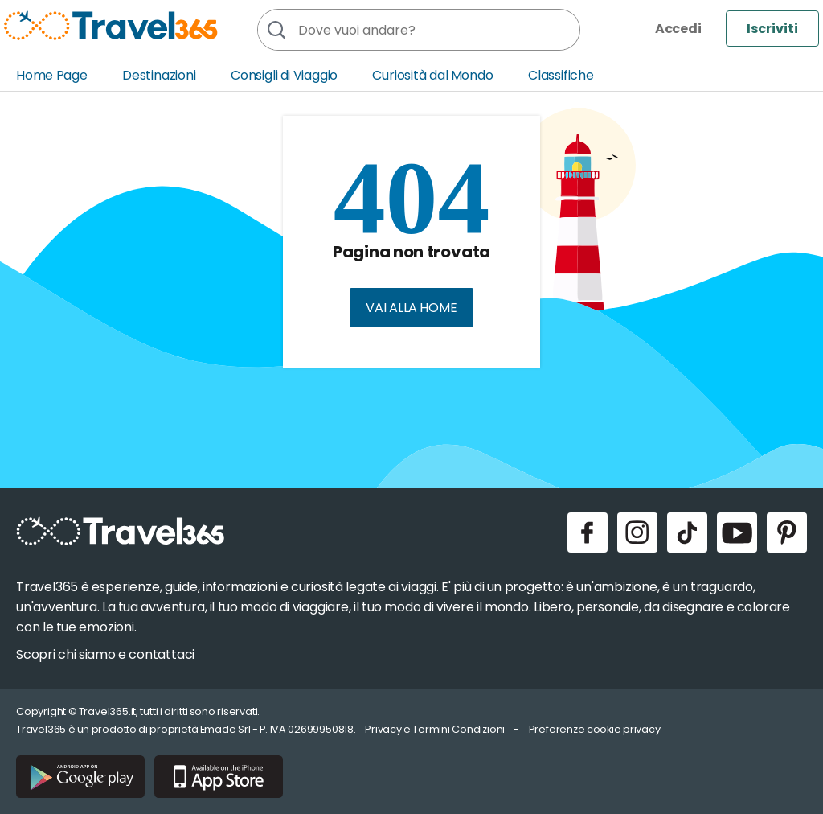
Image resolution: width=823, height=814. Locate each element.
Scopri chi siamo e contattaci (105, 654)
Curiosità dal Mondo (432, 75)
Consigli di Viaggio (284, 75)
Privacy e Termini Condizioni (435, 729)
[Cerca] (275, 30)
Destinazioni (159, 75)
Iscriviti (772, 28)
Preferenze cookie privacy (595, 729)
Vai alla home (411, 307)
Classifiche (561, 75)
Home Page (52, 75)
